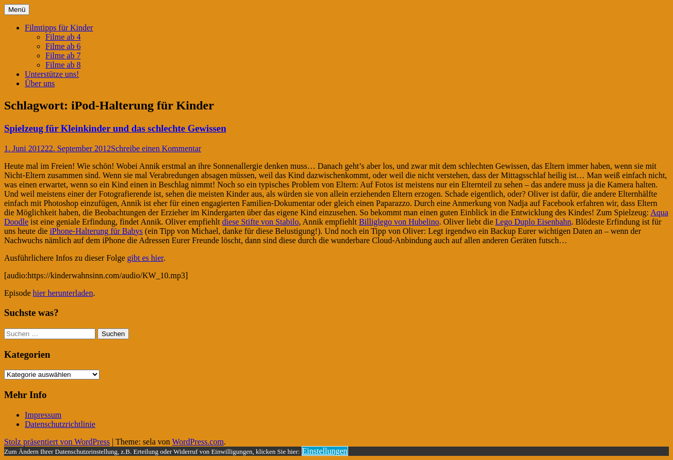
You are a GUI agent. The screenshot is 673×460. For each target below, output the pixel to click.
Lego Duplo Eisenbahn (533, 221)
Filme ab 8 (62, 64)
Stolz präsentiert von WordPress (57, 441)
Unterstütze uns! (52, 74)
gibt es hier (145, 257)
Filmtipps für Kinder (59, 27)
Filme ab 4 (62, 37)
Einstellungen (325, 451)
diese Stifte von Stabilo (260, 221)
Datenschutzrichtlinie (60, 424)
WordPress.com (197, 441)
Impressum (43, 414)
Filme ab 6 (62, 46)
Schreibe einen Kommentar (156, 148)
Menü (16, 9)
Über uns (40, 83)
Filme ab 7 (62, 55)
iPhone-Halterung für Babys (96, 231)
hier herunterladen (63, 293)
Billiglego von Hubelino (399, 221)
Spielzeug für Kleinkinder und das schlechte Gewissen (115, 128)
